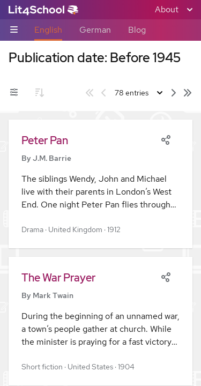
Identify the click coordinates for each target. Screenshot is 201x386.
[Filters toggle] (14, 92)
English (48, 29)
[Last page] (188, 92)
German (95, 29)
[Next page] (174, 92)
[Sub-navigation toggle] (14, 30)
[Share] (165, 139)
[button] (100, 184)
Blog (137, 29)
